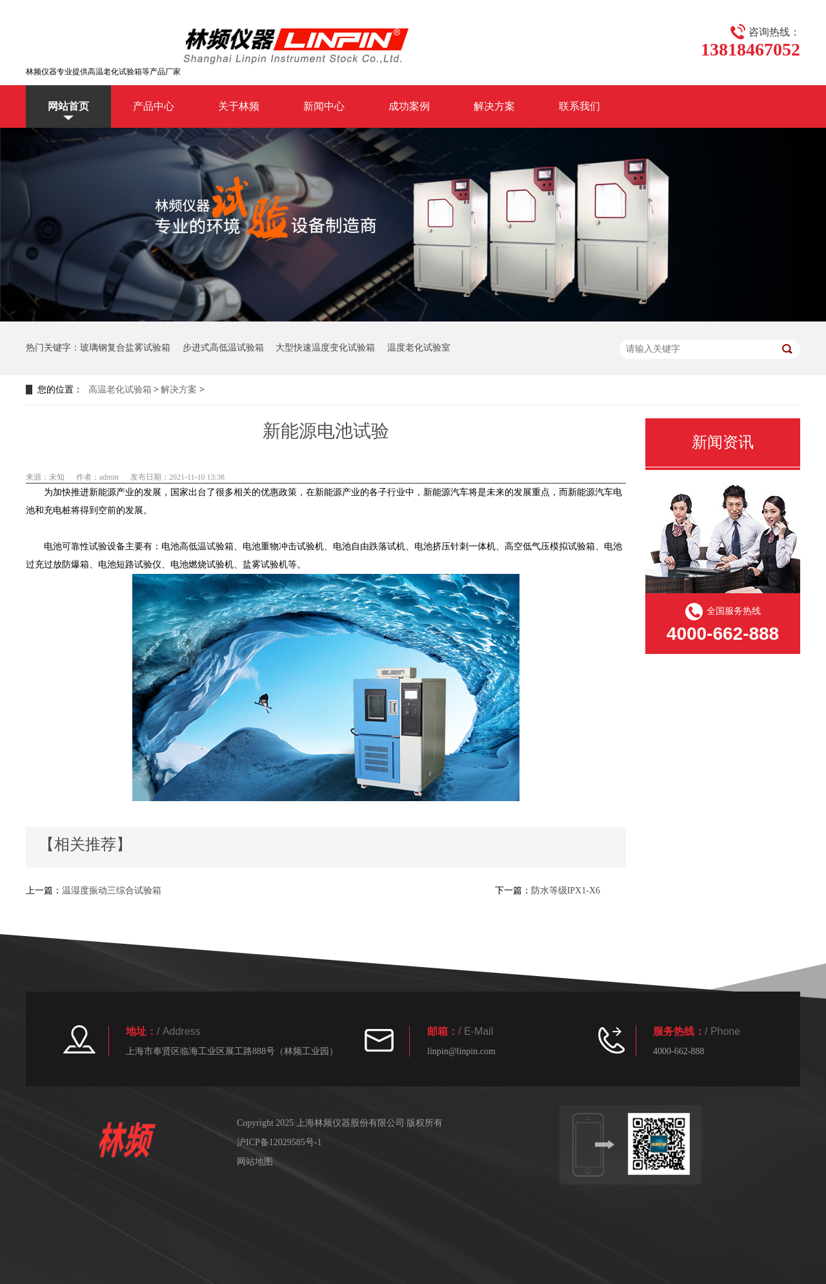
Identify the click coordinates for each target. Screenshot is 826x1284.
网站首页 (68, 106)
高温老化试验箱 (120, 389)
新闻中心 (324, 106)
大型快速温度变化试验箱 (325, 347)
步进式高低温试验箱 (223, 347)
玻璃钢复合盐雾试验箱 (125, 347)
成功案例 (409, 106)
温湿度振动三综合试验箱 (111, 890)
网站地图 (255, 1162)
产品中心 (153, 106)
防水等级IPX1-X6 (565, 890)
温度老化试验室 (418, 347)
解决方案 (494, 106)
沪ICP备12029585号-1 (279, 1142)
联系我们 (579, 106)
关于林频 (238, 106)
